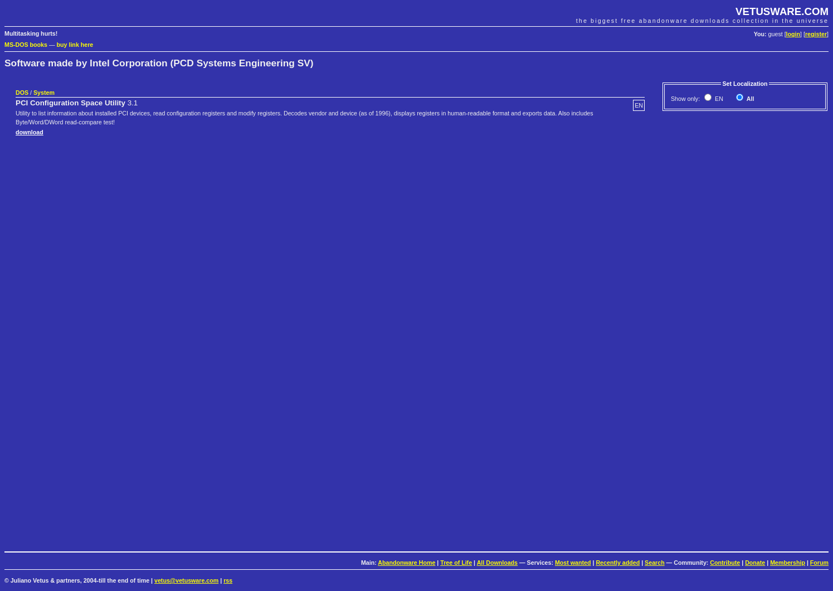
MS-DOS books (25, 44)
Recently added (618, 562)
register (816, 34)
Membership (787, 562)
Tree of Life (456, 562)
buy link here (75, 44)
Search (655, 562)
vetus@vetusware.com (186, 580)
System (44, 92)
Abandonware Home (406, 562)
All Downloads (497, 562)
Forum (819, 562)
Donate (755, 562)
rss (227, 580)
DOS (22, 92)
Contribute (725, 562)
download (29, 132)
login (793, 34)
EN (718, 98)
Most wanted (573, 562)
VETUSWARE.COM (782, 11)
